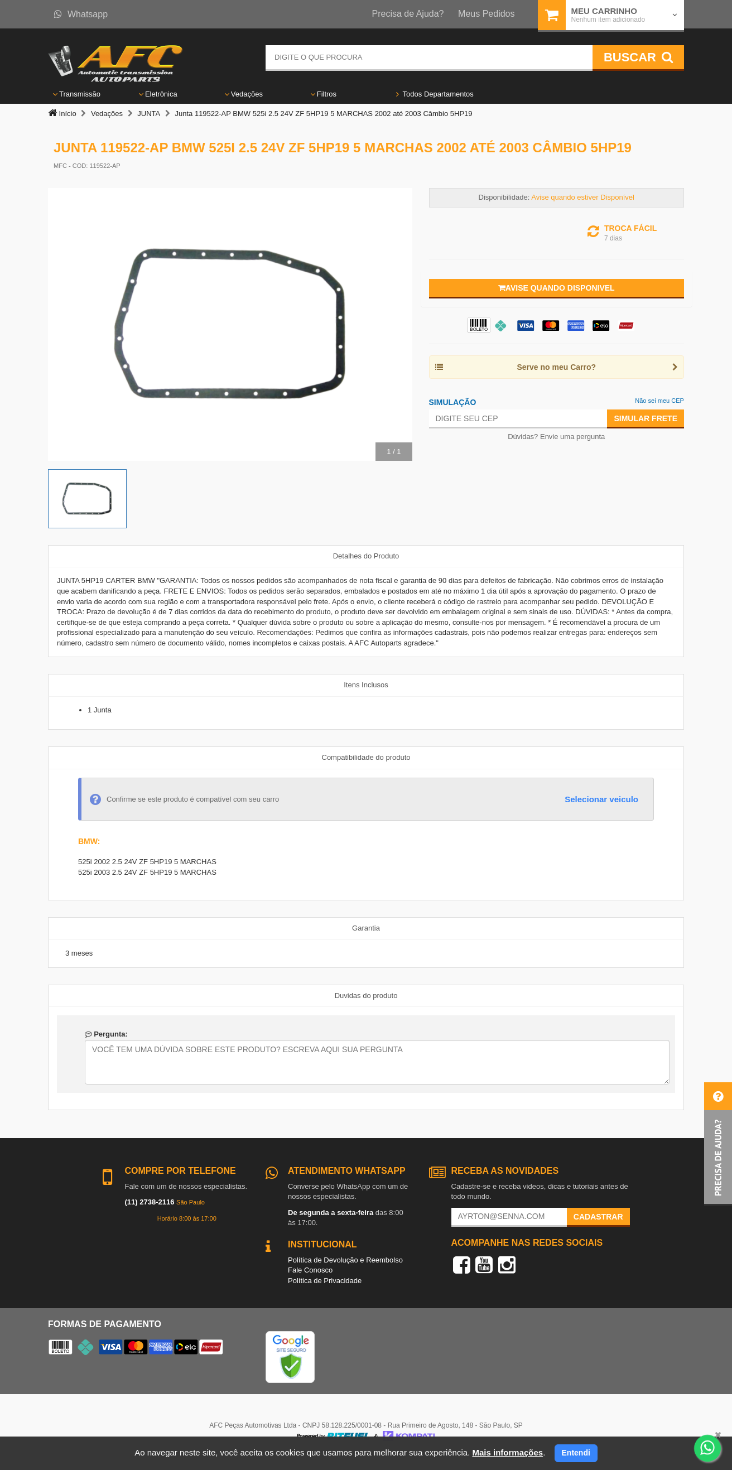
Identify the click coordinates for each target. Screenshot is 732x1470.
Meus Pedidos (486, 13)
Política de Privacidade (325, 1280)
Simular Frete (645, 418)
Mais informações (507, 1452)
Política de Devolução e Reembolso (345, 1260)
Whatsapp (81, 14)
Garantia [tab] (366, 928)
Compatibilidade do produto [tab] (366, 757)
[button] (718, 1144)
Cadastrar (598, 1216)
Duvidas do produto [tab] (366, 995)
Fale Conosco (310, 1270)
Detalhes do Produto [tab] (366, 556)
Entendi (576, 1452)
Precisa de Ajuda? (408, 13)
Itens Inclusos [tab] (366, 685)
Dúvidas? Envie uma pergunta (556, 436)
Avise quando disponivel (556, 287)
